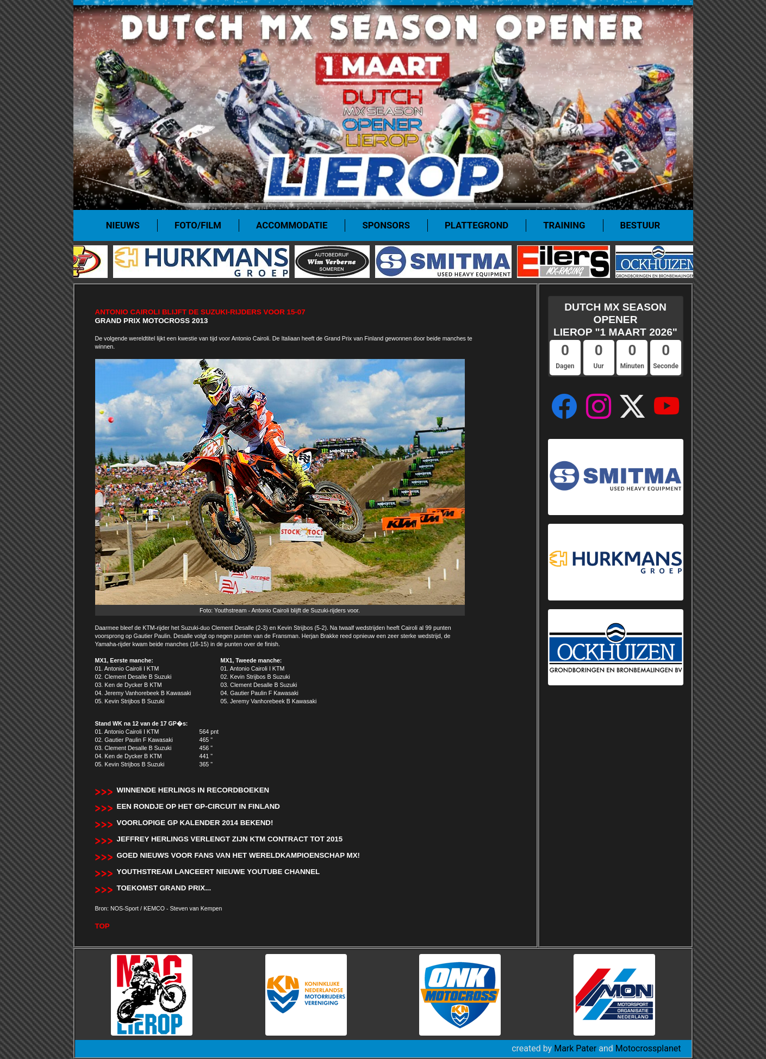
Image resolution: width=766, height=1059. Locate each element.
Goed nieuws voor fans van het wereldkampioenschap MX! (238, 855)
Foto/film (198, 225)
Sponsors (386, 225)
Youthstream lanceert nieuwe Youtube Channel (218, 872)
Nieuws (123, 225)
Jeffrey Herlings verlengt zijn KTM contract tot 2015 (230, 839)
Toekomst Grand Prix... (164, 888)
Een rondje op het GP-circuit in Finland (198, 806)
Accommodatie (291, 225)
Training (564, 225)
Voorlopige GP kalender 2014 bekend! (195, 823)
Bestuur (640, 225)
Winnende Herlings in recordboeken (193, 790)
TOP (102, 926)
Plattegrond (476, 225)
